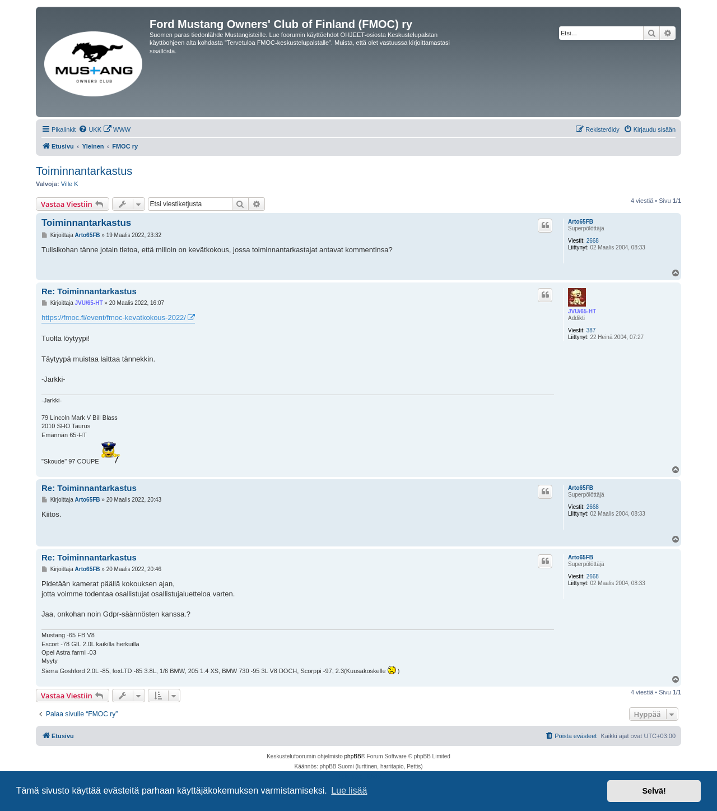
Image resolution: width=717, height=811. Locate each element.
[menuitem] (89, 129)
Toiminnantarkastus (84, 171)
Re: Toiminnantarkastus (89, 291)
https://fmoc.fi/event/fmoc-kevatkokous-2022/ (113, 317)
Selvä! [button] (653, 790)
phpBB (352, 756)
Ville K (69, 183)
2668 (592, 241)
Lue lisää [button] (349, 790)
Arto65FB (580, 222)
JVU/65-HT (582, 311)
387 (591, 330)
